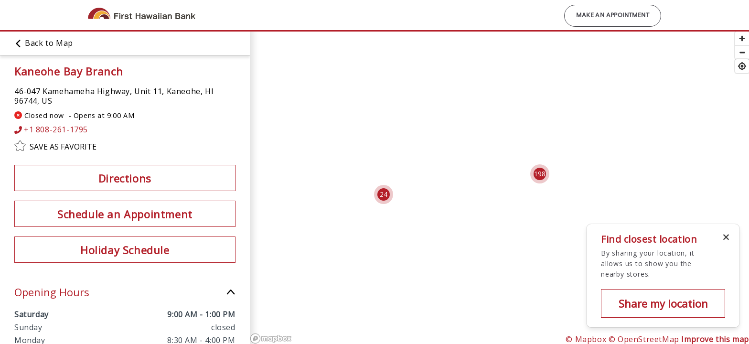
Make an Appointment (612, 16)
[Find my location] (742, 66)
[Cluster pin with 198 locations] (539, 173)
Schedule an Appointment (125, 214)
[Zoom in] (742, 38)
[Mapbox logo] (271, 338)
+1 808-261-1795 (51, 129)
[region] (479, 187)
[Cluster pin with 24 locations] (383, 194)
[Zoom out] (742, 52)
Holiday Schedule (125, 250)
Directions (124, 178)
